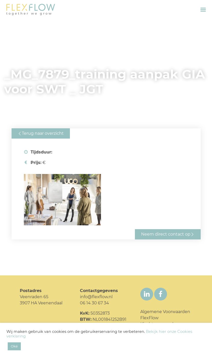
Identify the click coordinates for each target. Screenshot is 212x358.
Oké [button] (14, 346)
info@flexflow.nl (96, 296)
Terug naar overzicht (43, 133)
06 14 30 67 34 (94, 303)
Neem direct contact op (165, 234)
